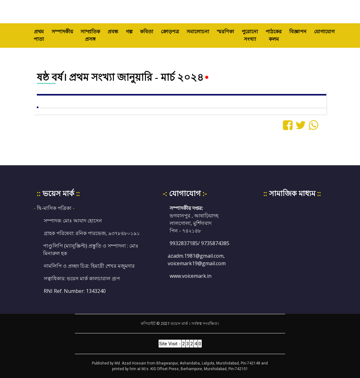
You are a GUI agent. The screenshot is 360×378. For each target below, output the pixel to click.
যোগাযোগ (324, 31)
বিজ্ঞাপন (298, 31)
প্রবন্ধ (113, 31)
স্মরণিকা (225, 31)
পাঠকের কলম (274, 35)
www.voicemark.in (190, 275)
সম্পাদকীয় (62, 31)
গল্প (129, 31)
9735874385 (215, 243)
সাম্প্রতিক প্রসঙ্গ (90, 35)
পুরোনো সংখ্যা (250, 35)
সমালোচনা (198, 31)
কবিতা (146, 31)
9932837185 (184, 243)
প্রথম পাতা (41, 35)
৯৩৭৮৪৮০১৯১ (124, 233)
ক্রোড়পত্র (170, 31)
